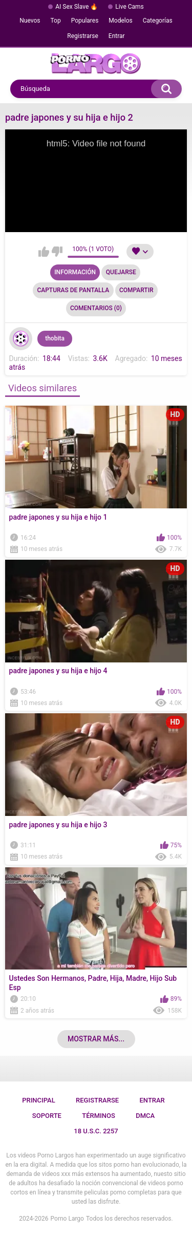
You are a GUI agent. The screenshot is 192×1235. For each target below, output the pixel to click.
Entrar (117, 36)
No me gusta (57, 251)
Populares (85, 20)
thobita (55, 338)
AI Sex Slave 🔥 (76, 6)
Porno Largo (67, 1218)
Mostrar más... (96, 1039)
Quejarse (121, 272)
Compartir (136, 290)
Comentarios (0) (96, 308)
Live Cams (129, 6)
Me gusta (43, 251)
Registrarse (82, 36)
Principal (38, 1100)
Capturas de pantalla (73, 290)
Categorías (158, 20)
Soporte (46, 1115)
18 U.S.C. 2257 (96, 1131)
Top (56, 20)
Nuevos (29, 20)
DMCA (145, 1115)
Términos (98, 1115)
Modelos (120, 20)
